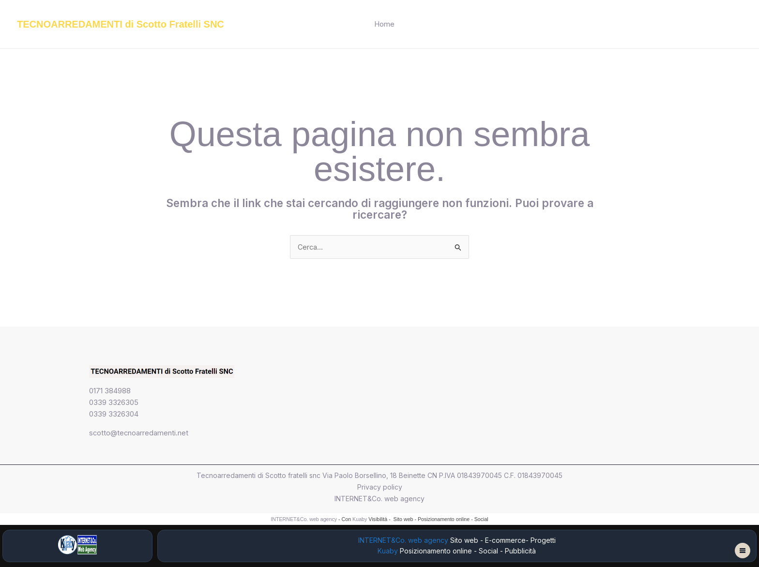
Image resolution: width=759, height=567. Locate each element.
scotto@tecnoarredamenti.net (139, 433)
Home (384, 24)
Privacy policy (379, 487)
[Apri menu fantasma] (742, 550)
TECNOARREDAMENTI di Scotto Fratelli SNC (120, 24)
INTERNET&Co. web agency (379, 499)
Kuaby (359, 519)
